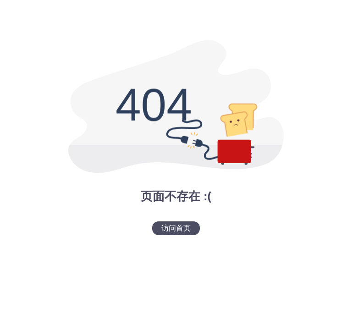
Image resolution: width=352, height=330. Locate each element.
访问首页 (176, 228)
